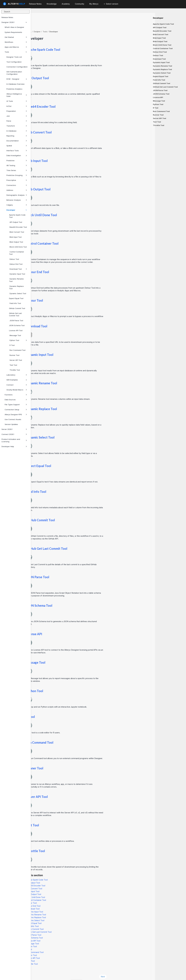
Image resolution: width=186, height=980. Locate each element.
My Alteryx (93, 4)
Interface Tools (16, 151)
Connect (16, 385)
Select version (111, 4)
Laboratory (16, 375)
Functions (16, 395)
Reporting (16, 136)
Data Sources (16, 400)
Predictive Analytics (14, 89)
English (107, 975)
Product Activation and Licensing (14, 440)
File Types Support (16, 404)
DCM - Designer (16, 79)
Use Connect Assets (13, 419)
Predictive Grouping (16, 175)
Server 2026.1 (14, 429)
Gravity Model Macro (16, 390)
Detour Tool (14, 259)
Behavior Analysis (16, 200)
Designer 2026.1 (14, 22)
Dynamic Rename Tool (16, 280)
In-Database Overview (15, 84)
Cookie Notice (67, 975)
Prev (38, 969)
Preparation (16, 111)
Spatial (16, 146)
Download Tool (18, 269)
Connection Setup (16, 410)
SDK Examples (16, 380)
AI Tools (16, 101)
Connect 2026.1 (14, 434)
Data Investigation (16, 155)
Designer (68, 24)
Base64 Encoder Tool (18, 227)
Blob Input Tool (15, 237)
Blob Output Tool (16, 242)
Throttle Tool (14, 370)
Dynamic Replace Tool (16, 287)
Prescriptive (16, 180)
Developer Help (14, 446)
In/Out (16, 106)
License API (65, 627)
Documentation (16, 141)
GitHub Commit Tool (17, 308)
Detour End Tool (15, 264)
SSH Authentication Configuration (14, 73)
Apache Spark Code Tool (17, 216)
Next (134, 969)
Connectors (16, 185)
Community (79, 4)
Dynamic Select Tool (17, 293)
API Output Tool (15, 222)
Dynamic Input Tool (17, 274)
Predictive (16, 160)
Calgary (16, 205)
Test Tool (13, 365)
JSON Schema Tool (17, 325)
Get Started (16, 37)
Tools (16, 52)
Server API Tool (15, 360)
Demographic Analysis (16, 195)
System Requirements (13, 32)
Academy (66, 4)
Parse (16, 121)
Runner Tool (14, 355)
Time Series (16, 170)
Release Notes (7, 17)
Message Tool (15, 335)
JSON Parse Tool (16, 320)
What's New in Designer (14, 27)
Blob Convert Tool (16, 232)
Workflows (16, 42)
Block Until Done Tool (18, 247)
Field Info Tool (15, 303)
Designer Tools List (14, 57)
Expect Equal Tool (16, 298)
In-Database (16, 131)
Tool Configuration (14, 62)
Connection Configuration (17, 67)
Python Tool (18, 340)
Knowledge (52, 4)
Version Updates (11, 424)
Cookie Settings (87, 975)
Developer (16, 210)
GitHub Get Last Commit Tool (15, 314)
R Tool (12, 345)
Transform (16, 126)
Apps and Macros (16, 47)
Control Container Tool (16, 253)
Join (16, 116)
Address (16, 190)
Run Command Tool (17, 350)
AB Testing (16, 165)
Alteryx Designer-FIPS (16, 414)
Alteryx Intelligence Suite (16, 95)
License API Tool (15, 330)
